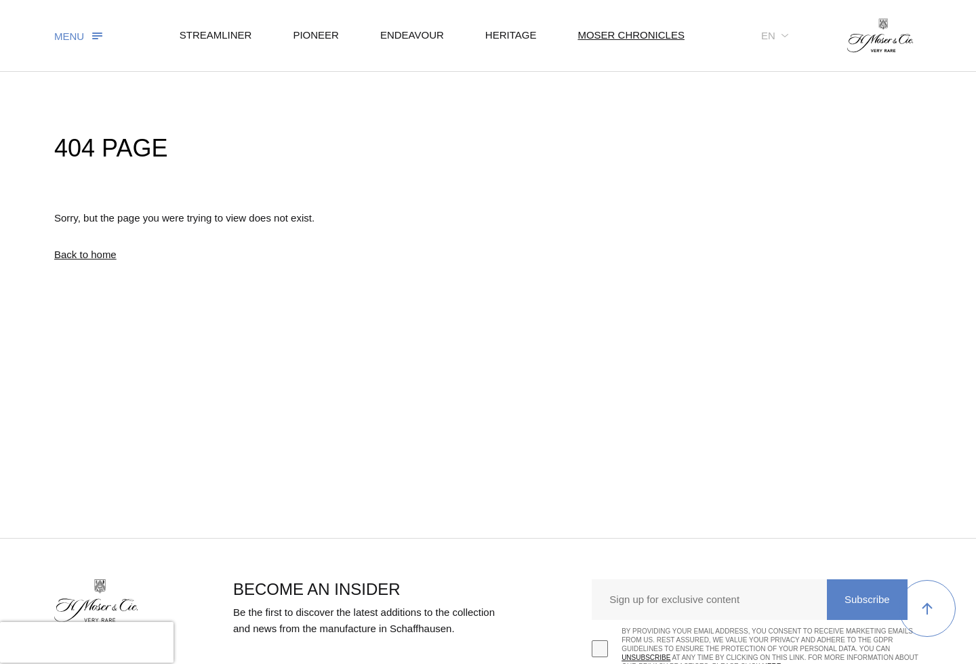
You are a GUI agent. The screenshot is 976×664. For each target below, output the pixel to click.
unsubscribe (646, 657)
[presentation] (87, 642)
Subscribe (867, 599)
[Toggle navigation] (80, 35)
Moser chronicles (631, 35)
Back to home (85, 254)
